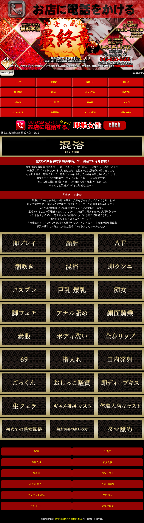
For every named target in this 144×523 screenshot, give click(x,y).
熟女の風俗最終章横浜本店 (68, 519)
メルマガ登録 (90, 112)
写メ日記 (18, 92)
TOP (36, 451)
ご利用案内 (54, 112)
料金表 (90, 102)
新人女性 (107, 462)
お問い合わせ (126, 112)
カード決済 (54, 102)
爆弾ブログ (108, 506)
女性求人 (18, 102)
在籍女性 (90, 82)
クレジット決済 (36, 495)
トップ (18, 82)
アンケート (36, 506)
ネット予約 (90, 92)
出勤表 (54, 82)
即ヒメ (126, 82)
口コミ (54, 92)
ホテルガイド (18, 112)
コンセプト (126, 102)
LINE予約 (126, 92)
